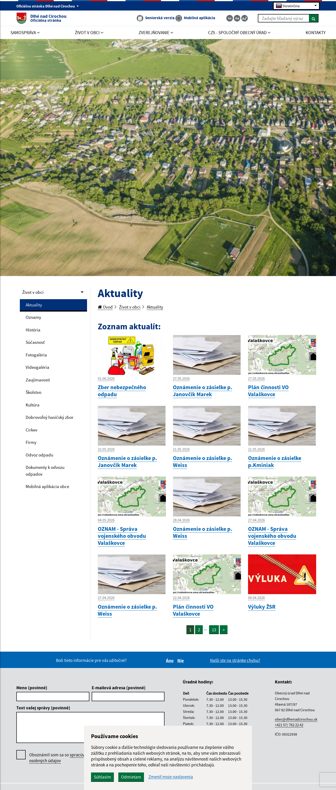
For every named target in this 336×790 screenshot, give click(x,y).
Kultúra (32, 405)
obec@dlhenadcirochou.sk (296, 719)
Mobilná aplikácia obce (47, 486)
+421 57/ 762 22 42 (289, 724)
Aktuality (34, 305)
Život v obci (33, 292)
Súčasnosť (35, 342)
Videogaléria (37, 367)
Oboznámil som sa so (61, 758)
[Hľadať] (313, 18)
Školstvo (33, 392)
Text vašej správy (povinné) (43, 708)
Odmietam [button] (131, 777)
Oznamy (33, 317)
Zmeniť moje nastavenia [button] (170, 777)
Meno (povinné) (31, 687)
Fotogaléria (36, 355)
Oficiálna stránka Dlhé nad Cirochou (47, 6)
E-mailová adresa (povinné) (119, 687)
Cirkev (31, 430)
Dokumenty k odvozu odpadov (45, 470)
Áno (170, 660)
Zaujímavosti (38, 380)
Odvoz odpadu (39, 455)
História (33, 330)
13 (214, 629)
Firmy (31, 442)
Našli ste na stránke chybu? (235, 660)
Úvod (105, 307)
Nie (181, 660)
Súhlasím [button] (102, 777)
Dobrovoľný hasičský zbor (50, 417)
